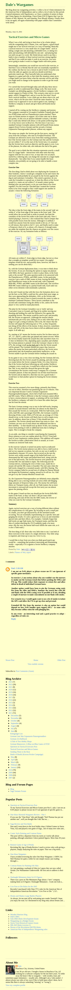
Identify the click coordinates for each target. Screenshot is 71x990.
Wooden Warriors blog (18, 915)
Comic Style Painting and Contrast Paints (25, 833)
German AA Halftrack (18, 739)
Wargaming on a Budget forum (22, 921)
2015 (11, 703)
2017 (11, 697)
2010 (11, 770)
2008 (11, 775)
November (15, 718)
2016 (11, 700)
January (14, 767)
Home (36, 660)
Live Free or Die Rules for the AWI (23, 886)
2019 (11, 692)
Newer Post (10, 660)
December (15, 716)
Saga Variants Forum (18, 791)
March (13, 762)
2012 (11, 710)
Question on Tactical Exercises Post (23, 747)
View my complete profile (15, 985)
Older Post (61, 660)
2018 (11, 695)
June (13, 731)
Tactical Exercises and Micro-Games (24, 749)
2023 (11, 682)
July (12, 729)
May (13, 757)
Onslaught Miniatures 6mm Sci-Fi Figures (26, 877)
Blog (12, 789)
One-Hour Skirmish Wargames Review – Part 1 (28, 815)
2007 (11, 778)
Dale (19, 966)
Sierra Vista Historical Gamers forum (24, 923)
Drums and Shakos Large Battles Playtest (25, 896)
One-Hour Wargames (18, 854)
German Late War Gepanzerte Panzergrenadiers (28, 736)
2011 (11, 713)
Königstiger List (16, 734)
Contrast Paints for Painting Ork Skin (24, 866)
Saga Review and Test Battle (21, 824)
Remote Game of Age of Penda (22, 845)
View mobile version (35, 664)
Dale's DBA (14, 917)
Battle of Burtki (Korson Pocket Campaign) (26, 754)
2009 (11, 773)
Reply (13, 619)
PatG (13, 568)
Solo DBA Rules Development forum (24, 919)
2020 (11, 690)
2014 (11, 705)
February (14, 765)
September (15, 723)
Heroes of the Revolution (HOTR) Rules (25, 927)
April (13, 760)
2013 (11, 708)
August (14, 726)
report (28, 552)
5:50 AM (19, 568)
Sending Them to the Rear (20, 752)
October (14, 721)
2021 (11, 687)
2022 (11, 684)
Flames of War (20, 552)
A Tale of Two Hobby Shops (21, 741)
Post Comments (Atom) (25, 671)
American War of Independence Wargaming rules (28, 929)
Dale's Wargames (19, 4)
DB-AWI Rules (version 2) (20, 925)
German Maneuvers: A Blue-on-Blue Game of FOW (30, 744)
